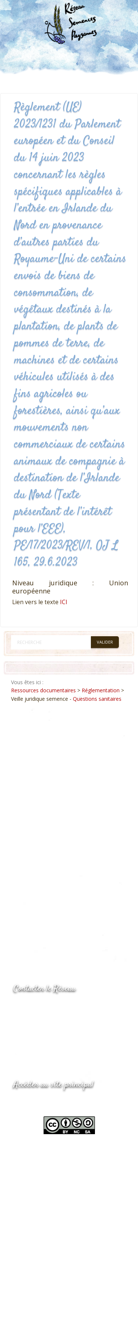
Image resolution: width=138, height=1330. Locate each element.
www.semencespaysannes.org (54, 1102)
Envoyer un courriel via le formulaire (69, 1036)
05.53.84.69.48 (39, 1022)
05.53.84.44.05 (39, 1007)
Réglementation (101, 690)
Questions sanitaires (97, 698)
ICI (63, 602)
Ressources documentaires (43, 690)
